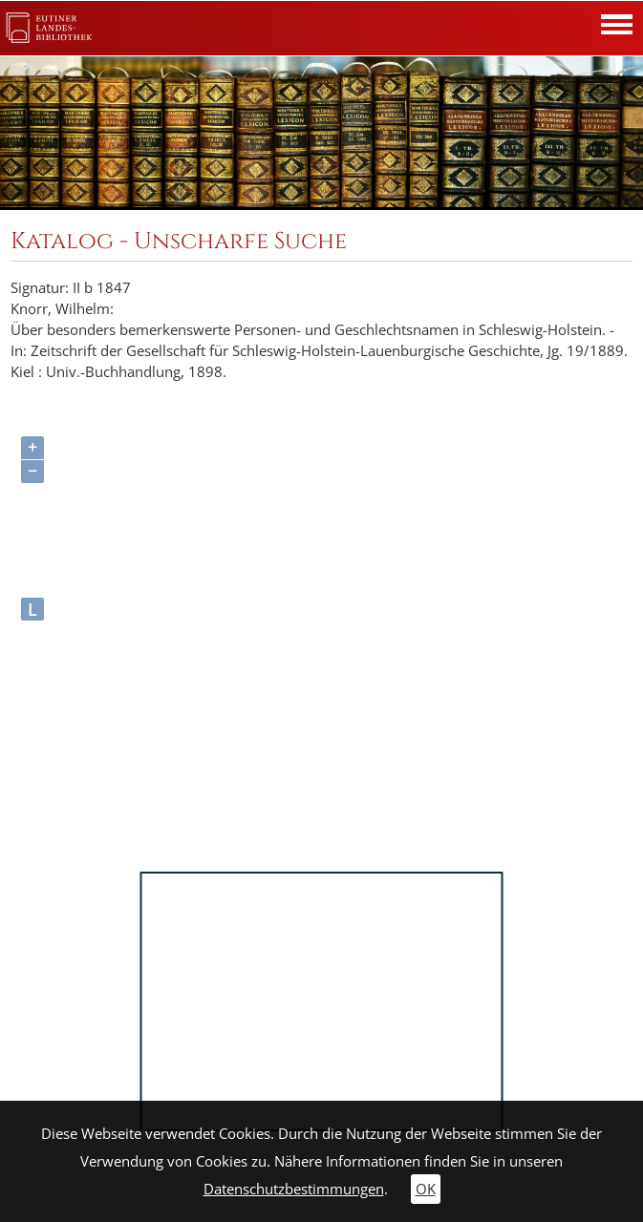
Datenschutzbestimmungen (294, 1189)
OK (426, 1189)
